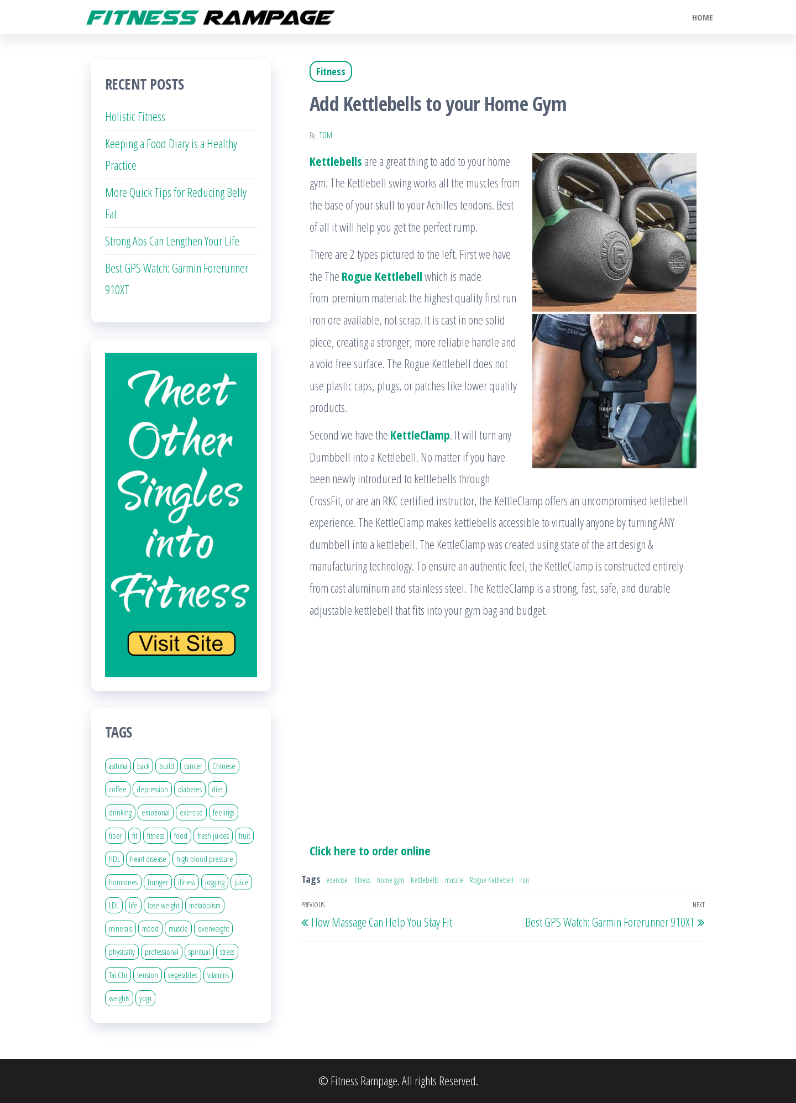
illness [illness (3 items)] (186, 881)
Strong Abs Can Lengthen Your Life (172, 240)
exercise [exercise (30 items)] (191, 812)
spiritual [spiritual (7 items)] (199, 951)
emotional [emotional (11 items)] (156, 812)
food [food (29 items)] (180, 835)
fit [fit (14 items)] (134, 835)
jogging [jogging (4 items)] (214, 881)
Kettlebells (424, 880)
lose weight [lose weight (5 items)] (163, 905)
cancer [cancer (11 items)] (193, 765)
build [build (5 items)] (166, 765)
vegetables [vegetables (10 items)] (182, 974)
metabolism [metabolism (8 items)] (205, 905)
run (524, 880)
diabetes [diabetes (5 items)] (190, 788)
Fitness (330, 71)
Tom (326, 135)
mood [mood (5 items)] (150, 928)
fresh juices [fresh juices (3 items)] (213, 835)
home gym (390, 880)
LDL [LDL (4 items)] (114, 905)
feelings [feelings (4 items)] (223, 812)
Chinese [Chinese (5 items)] (223, 765)
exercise (337, 880)
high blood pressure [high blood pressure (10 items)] (204, 858)
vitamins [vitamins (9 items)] (218, 974)
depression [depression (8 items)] (152, 788)
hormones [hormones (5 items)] (123, 881)
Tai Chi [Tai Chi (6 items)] (118, 974)
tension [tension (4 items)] (147, 974)
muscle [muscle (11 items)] (178, 928)
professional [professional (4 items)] (162, 951)
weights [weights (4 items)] (119, 997)
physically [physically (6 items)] (122, 951)
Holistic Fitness (135, 116)
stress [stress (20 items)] (227, 951)
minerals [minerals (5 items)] (120, 928)
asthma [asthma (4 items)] (118, 765)
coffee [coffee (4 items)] (118, 788)
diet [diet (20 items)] (217, 788)
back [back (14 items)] (143, 765)
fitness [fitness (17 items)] (155, 835)
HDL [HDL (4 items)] (114, 858)
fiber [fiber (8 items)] (115, 835)
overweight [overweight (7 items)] (213, 928)
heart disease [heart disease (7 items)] (148, 858)
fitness (362, 880)
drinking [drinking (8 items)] (120, 812)
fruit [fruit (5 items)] (244, 835)
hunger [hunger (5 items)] (158, 881)
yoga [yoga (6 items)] (145, 997)
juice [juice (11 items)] (241, 881)
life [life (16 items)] (133, 905)
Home (702, 17)
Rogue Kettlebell (492, 880)
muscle (454, 880)
